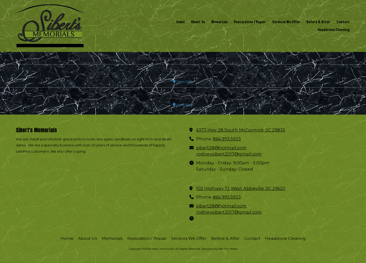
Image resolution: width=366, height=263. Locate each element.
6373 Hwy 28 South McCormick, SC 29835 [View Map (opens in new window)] (240, 130)
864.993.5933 (227, 138)
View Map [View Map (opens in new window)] (183, 81)
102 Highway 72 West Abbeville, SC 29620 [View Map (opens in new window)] (240, 188)
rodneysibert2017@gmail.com (229, 154)
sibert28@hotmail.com (221, 147)
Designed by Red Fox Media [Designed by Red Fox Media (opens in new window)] (219, 248)
